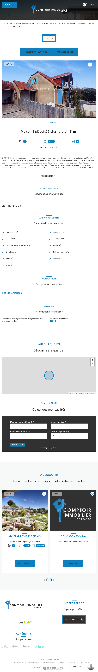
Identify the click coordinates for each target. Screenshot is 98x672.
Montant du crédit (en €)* (22, 422)
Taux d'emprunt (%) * (60, 432)
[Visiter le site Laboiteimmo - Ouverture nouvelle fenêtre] (53, 668)
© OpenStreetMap (89, 393)
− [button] (92, 364)
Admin (61, 662)
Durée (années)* (58, 422)
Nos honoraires (18, 662)
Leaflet (71, 393)
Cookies (86, 662)
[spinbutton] (69, 436)
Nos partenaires (33, 662)
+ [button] (92, 360)
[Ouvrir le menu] (9, 5)
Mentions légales (48, 662)
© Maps (79, 393)
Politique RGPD (74, 662)
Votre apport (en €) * (20, 432)
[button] (52, 580)
